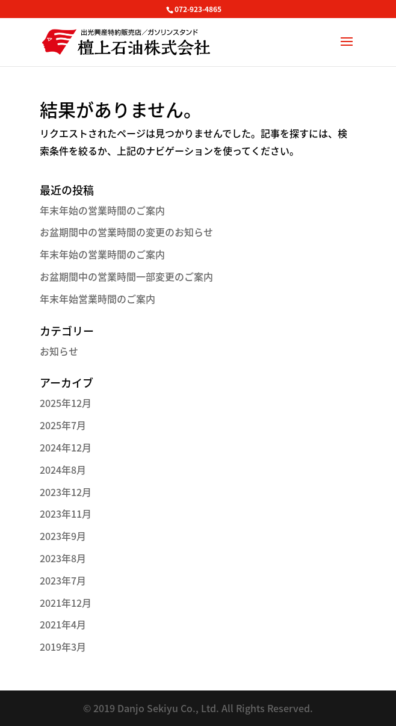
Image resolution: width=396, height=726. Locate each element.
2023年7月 (63, 580)
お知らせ (59, 351)
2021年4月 (63, 624)
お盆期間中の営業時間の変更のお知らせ (126, 232)
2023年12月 (65, 492)
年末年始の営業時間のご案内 (102, 210)
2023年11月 (65, 513)
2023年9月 (63, 536)
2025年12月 (65, 403)
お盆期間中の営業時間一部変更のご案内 (126, 276)
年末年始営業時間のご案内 (97, 298)
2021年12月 (65, 602)
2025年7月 (63, 425)
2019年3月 (63, 646)
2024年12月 (65, 447)
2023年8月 (63, 558)
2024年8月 (63, 469)
